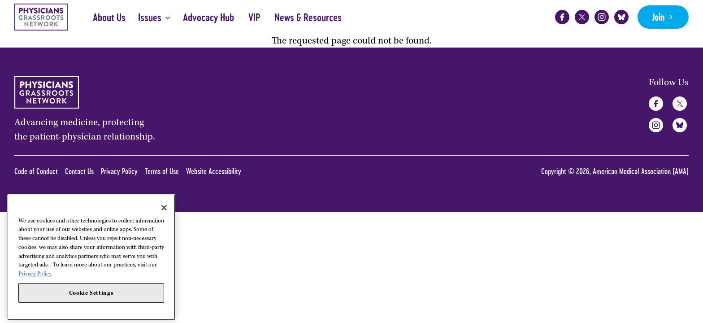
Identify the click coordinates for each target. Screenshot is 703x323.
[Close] (164, 238)
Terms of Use (162, 171)
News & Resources (308, 17)
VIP (254, 17)
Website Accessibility (213, 171)
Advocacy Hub (208, 17)
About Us (109, 17)
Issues (149, 17)
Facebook (562, 17)
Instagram (602, 17)
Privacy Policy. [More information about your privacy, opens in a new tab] (35, 304)
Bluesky (621, 17)
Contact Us (79, 171)
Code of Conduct (36, 171)
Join (658, 17)
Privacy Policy (119, 171)
